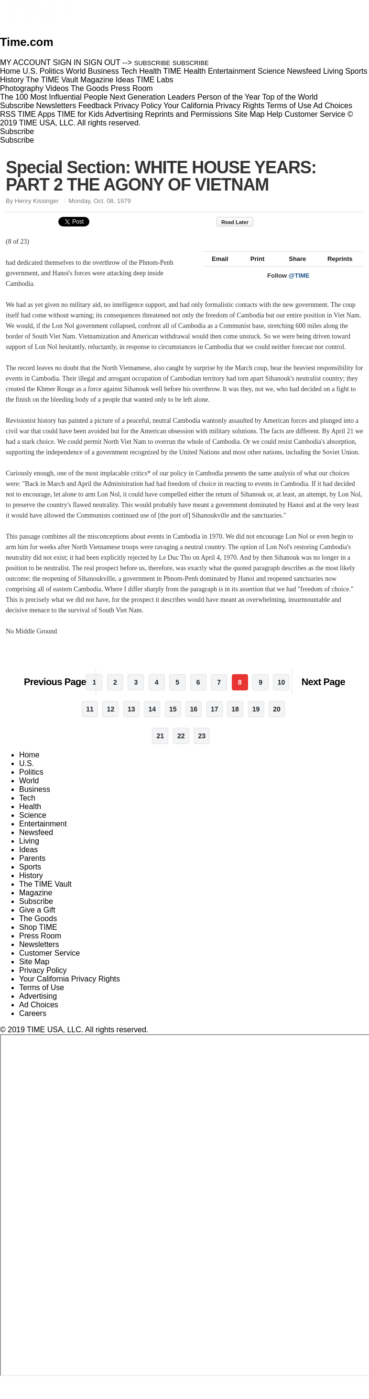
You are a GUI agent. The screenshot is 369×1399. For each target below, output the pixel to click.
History (31, 886)
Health (30, 817)
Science (32, 826)
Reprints (335, 269)
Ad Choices (336, 106)
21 (160, 746)
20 (277, 719)
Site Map (249, 114)
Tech (27, 808)
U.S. (26, 774)
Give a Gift (37, 920)
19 (256, 719)
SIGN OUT (102, 62)
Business (34, 800)
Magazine (35, 903)
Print (253, 269)
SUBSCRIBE (152, 63)
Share (293, 269)
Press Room (40, 946)
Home (29, 765)
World (29, 791)
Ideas (28, 860)
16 (193, 719)
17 (214, 719)
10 (281, 693)
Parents (32, 869)
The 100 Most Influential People (54, 97)
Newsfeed (36, 843)
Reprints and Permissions (188, 114)
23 (202, 746)
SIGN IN (67, 62)
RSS (8, 114)
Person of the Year (228, 97)
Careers (32, 1024)
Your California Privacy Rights (213, 106)
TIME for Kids (80, 114)
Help (274, 114)
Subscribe (17, 106)
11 (90, 719)
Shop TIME (38, 938)
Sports (30, 877)
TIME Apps (36, 114)
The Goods (38, 929)
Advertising (124, 114)
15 (173, 719)
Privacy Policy (138, 106)
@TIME (299, 286)
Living (29, 851)
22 (181, 746)
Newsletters (56, 106)
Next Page (323, 692)
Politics (31, 782)
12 (111, 719)
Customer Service (314, 114)
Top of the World (290, 97)
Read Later (239, 222)
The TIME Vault (45, 895)
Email (215, 269)
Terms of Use (288, 106)
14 (152, 719)
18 (235, 719)
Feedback (95, 106)
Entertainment (43, 834)
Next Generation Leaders (152, 97)
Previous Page (55, 692)
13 (131, 719)
